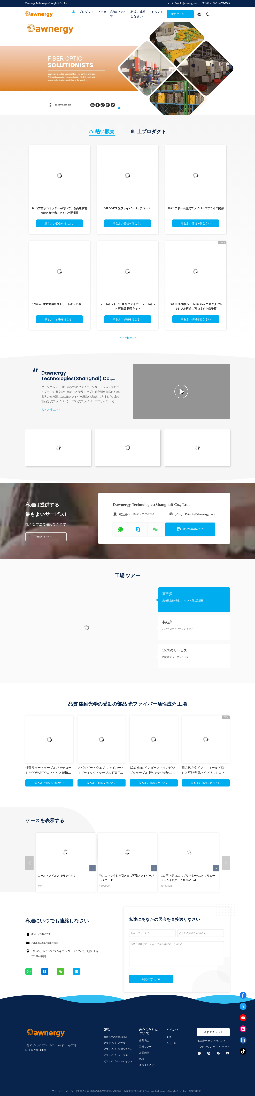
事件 (168, 1037)
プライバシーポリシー (64, 1091)
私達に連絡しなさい (138, 14)
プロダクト (86, 12)
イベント (157, 12)
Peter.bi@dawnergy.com (45, 942)
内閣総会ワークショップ (175, 657)
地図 (141, 1059)
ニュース (171, 1043)
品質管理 (144, 1052)
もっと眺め (127, 337)
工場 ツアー (145, 1046)
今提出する (151, 979)
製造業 (167, 622)
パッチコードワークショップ (177, 628)
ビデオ (102, 12)
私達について (117, 14)
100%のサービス (174, 650)
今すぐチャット (180, 14)
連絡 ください (46, 536)
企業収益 (144, 1040)
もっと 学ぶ (50, 409)
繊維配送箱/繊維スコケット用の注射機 (183, 600)
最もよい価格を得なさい (59, 223)
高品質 (167, 594)
